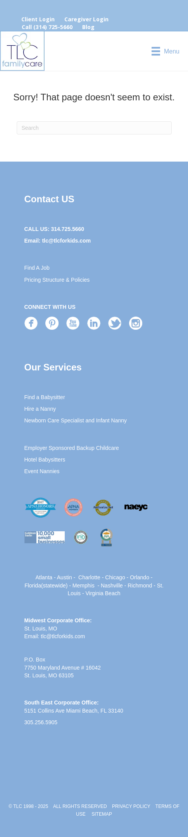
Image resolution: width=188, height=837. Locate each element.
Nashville (112, 585)
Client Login (38, 19)
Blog (88, 27)
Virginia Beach (102, 593)
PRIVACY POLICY (131, 806)
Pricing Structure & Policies (57, 280)
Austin (64, 577)
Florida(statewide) (45, 585)
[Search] (94, 127)
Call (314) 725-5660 (47, 27)
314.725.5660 (67, 229)
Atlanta (44, 577)
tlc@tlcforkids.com (66, 241)
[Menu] (165, 51)
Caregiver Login (86, 19)
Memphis (83, 585)
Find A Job (37, 268)
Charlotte (89, 577)
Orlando (139, 577)
